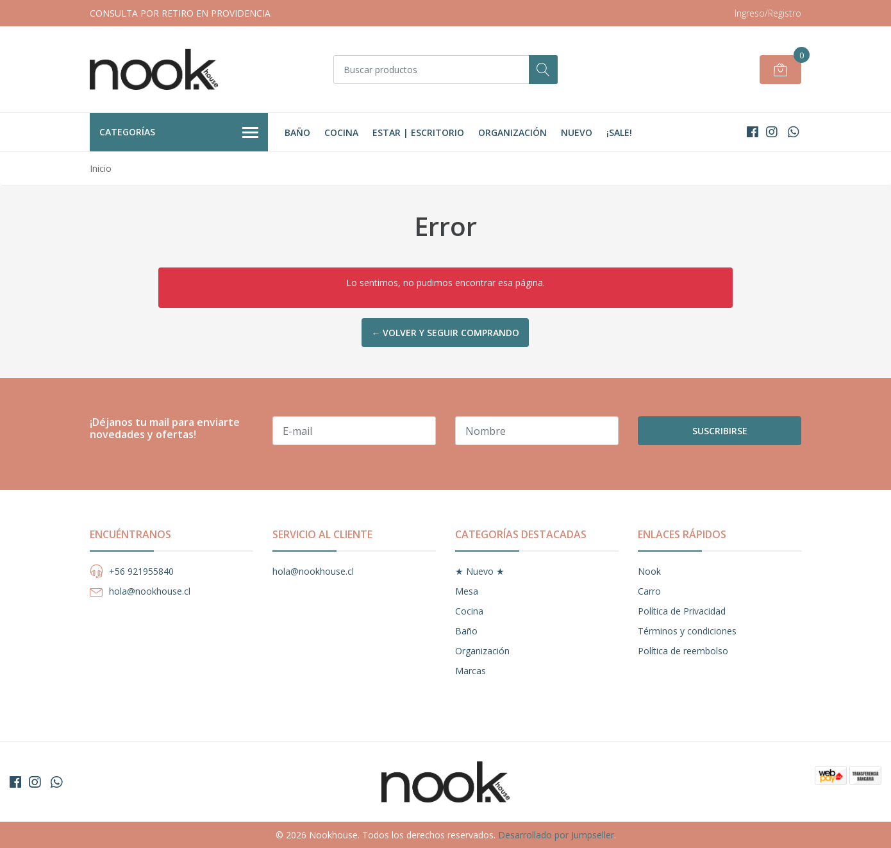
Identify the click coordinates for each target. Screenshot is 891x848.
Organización (512, 132)
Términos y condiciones (687, 631)
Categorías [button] (178, 133)
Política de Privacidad (682, 611)
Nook (649, 571)
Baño (297, 132)
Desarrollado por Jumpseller (556, 835)
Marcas (470, 671)
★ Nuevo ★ (479, 571)
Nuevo (576, 132)
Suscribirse (719, 431)
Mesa (466, 591)
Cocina (341, 132)
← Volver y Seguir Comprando (445, 332)
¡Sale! (619, 132)
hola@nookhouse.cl (149, 591)
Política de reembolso (683, 651)
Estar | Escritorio (418, 132)
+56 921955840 (141, 571)
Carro (649, 591)
